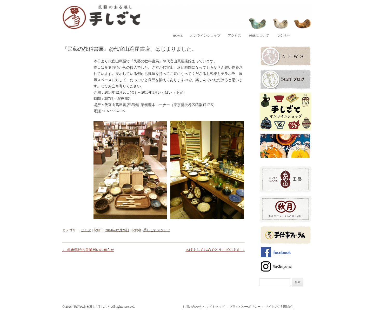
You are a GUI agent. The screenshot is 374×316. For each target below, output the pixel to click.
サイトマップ (215, 306)
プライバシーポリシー (245, 306)
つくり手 (283, 35)
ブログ (86, 230)
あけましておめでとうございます (215, 250)
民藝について (259, 35)
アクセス (234, 35)
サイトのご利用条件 (279, 306)
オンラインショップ (205, 35)
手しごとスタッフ (156, 230)
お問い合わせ (192, 306)
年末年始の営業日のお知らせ (88, 250)
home (178, 35)
